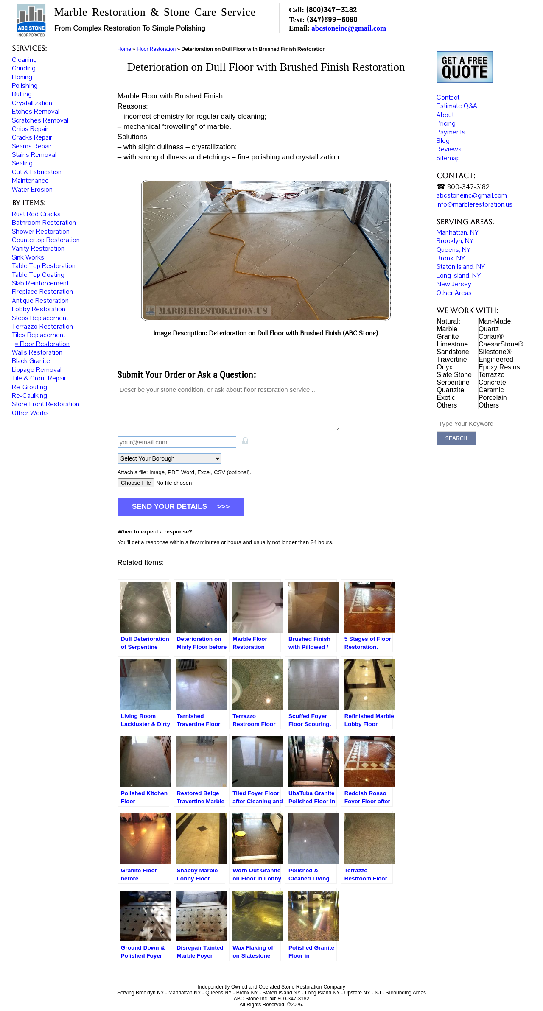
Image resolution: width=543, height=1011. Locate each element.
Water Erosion (32, 189)
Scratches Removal (40, 120)
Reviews (449, 148)
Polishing (25, 85)
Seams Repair (32, 146)
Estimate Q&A (457, 105)
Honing (22, 77)
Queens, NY (453, 248)
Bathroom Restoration (44, 222)
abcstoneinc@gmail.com (348, 28)
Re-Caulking (29, 395)
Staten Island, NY (461, 266)
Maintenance (30, 180)
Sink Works (28, 257)
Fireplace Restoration (42, 291)
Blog (443, 139)
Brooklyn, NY (455, 240)
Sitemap (448, 157)
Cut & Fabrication (37, 172)
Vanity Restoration (38, 248)
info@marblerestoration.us (474, 203)
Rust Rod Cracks (36, 214)
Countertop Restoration (46, 240)
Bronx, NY (451, 257)
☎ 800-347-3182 (463, 185)
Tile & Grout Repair (39, 378)
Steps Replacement (40, 318)
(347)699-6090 (331, 19)
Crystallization (32, 103)
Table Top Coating (38, 274)
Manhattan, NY (458, 231)
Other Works (30, 413)
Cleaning (24, 59)
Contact (448, 96)
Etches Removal (35, 111)
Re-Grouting (29, 387)
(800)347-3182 (331, 9)
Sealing (22, 163)
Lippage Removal (37, 369)
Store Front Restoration (45, 404)
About (445, 113)
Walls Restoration (37, 352)
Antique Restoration (40, 300)
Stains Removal (34, 154)
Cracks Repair (32, 137)
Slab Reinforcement (40, 283)
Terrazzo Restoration (42, 326)
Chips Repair (30, 129)
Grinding (24, 68)
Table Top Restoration (44, 266)
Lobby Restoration (38, 309)
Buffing (22, 94)
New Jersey (454, 283)
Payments (451, 131)
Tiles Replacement (38, 335)
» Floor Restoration (42, 344)
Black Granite (31, 361)
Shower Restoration (41, 231)
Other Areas (454, 291)
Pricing (446, 122)
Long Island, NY (459, 274)
